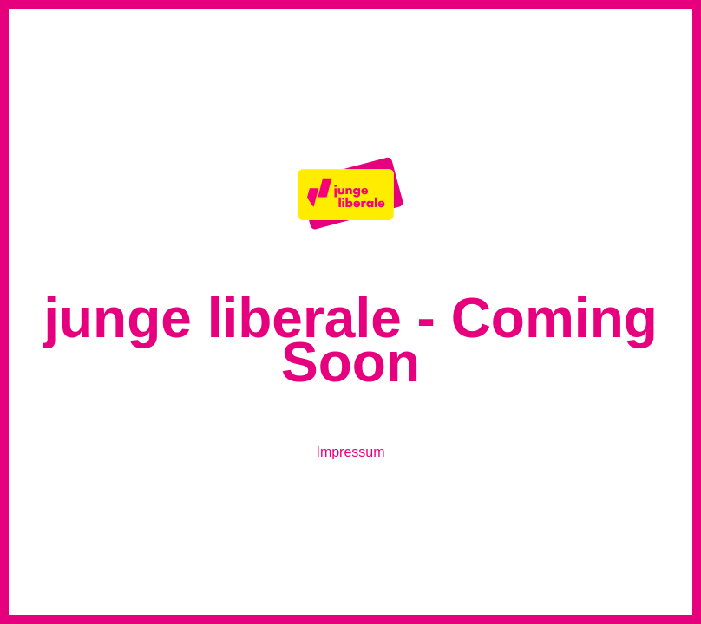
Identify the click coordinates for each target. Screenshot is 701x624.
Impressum (350, 452)
